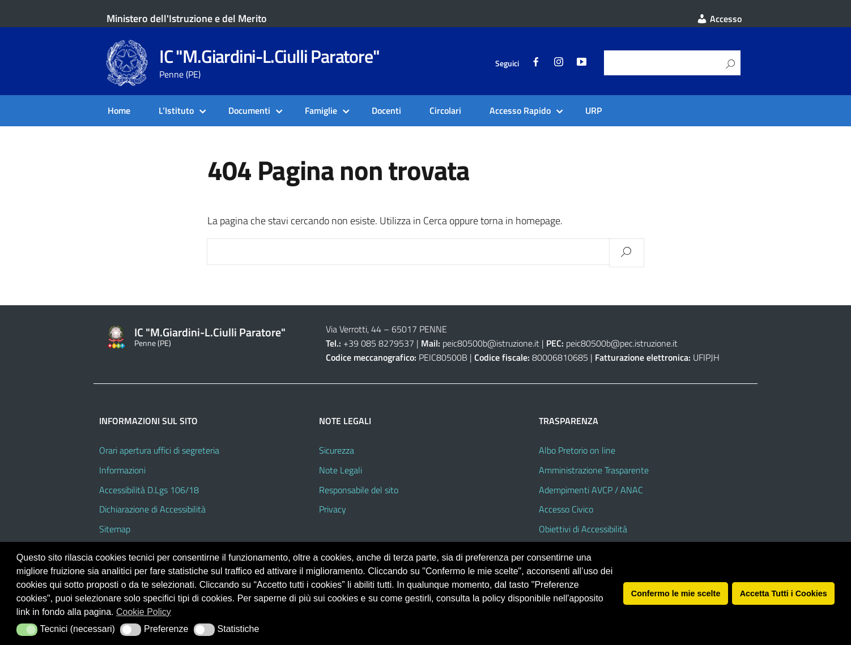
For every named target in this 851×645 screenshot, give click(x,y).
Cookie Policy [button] (143, 612)
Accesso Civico (566, 509)
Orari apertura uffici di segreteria (159, 450)
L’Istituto (176, 110)
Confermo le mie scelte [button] (676, 593)
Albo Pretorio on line (577, 450)
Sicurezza (336, 450)
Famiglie (321, 110)
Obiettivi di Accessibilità (583, 529)
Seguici (507, 63)
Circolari (445, 110)
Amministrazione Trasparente (594, 470)
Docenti (386, 110)
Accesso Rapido (520, 110)
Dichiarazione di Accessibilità (152, 509)
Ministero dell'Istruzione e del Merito (187, 18)
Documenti (249, 110)
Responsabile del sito (358, 490)
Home (119, 110)
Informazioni (122, 470)
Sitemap (114, 529)
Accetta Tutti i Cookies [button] (783, 593)
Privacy (332, 509)
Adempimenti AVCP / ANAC (591, 490)
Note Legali (340, 470)
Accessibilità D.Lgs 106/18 (149, 490)
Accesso (719, 18)
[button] (26, 629)
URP (593, 110)
